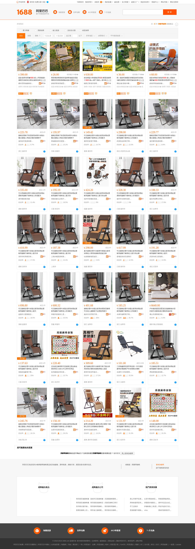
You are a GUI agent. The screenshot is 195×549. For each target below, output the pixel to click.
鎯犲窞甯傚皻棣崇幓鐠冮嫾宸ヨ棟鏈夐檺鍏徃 (25, 83)
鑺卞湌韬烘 (97, 87)
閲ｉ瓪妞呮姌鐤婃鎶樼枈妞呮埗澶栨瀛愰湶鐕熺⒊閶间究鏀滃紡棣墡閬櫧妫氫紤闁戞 (130, 79)
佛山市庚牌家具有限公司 (157, 314)
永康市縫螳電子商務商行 (124, 314)
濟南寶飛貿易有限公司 (157, 372)
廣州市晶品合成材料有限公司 (168, 503)
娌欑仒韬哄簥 (23, 87)
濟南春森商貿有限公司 (138, 503)
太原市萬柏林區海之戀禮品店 (154, 499)
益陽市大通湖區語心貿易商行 (25, 314)
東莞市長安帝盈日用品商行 (91, 372)
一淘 (80, 544)
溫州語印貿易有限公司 (25, 141)
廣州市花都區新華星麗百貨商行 (91, 430)
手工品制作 (134, 506)
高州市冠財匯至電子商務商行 (157, 430)
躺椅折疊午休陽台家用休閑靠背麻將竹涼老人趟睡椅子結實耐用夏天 (97, 310)
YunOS (122, 544)
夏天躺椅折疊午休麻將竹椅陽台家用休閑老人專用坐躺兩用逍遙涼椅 (97, 252)
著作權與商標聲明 (83, 541)
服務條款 (103, 541)
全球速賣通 (55, 544)
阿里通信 (130, 544)
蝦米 (107, 544)
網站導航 (139, 541)
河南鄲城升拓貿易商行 (25, 430)
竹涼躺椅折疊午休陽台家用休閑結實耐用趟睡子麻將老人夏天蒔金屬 (97, 194)
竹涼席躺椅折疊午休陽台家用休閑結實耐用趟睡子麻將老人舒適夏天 (31, 194)
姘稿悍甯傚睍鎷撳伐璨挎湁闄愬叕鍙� (157, 83)
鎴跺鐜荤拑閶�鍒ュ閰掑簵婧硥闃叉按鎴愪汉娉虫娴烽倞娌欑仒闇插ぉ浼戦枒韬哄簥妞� (31, 79)
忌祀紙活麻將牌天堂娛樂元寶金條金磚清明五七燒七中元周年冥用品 (64, 367)
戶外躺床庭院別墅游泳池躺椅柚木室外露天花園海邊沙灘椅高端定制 (163, 310)
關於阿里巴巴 (121, 541)
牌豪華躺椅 (136, 465)
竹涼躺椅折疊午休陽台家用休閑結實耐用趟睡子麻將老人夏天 (163, 252)
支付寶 (146, 544)
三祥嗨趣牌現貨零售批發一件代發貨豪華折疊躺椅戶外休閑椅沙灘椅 (130, 367)
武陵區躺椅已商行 (111, 503)
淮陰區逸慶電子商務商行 (25, 372)
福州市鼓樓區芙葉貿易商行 (91, 199)
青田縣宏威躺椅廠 (82, 499)
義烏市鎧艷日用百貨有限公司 (157, 199)
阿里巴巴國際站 (30, 544)
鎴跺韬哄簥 (33, 87)
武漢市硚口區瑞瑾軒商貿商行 (157, 257)
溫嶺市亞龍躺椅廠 (96, 499)
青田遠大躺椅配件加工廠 (99, 510)
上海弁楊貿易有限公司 (58, 257)
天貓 (69, 544)
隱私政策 (111, 541)
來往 (152, 544)
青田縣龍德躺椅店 (96, 503)
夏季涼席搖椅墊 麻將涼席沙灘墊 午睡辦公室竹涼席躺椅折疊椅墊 (97, 425)
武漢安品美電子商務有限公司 (124, 141)
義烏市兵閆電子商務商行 (91, 314)
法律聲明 (95, 541)
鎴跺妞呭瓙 (68, 87)
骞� (43, 83)
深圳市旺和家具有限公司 (25, 257)
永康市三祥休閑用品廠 (124, 372)
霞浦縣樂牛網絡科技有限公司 (140, 510)
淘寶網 (63, 544)
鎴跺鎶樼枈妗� (135, 87)
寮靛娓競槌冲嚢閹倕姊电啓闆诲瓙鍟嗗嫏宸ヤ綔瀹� (124, 83)
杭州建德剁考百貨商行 (58, 372)
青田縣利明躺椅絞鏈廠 (98, 506)
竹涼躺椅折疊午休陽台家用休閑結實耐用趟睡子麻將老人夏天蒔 (64, 194)
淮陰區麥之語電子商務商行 (58, 199)
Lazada (178, 544)
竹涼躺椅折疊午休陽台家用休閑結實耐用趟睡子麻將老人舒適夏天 (97, 137)
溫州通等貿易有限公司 (157, 141)
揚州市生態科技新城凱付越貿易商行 (124, 199)
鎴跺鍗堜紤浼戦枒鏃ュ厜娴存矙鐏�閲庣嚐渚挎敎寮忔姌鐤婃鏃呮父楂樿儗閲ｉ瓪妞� (163, 79)
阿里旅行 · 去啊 (89, 544)
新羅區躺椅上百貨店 (83, 510)
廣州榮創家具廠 (24, 199)
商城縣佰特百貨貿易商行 (58, 141)
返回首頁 (116, 453)
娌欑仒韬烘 (88, 87)
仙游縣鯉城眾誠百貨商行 (91, 257)
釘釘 (157, 544)
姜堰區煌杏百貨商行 (124, 257)
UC (141, 544)
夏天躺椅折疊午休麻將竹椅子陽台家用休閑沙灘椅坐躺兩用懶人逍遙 (97, 367)
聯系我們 (131, 541)
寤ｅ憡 (43, 80)
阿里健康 (164, 544)
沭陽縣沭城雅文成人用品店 (154, 503)
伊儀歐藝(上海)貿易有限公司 (154, 506)
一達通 (171, 544)
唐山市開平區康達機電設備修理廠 (142, 499)
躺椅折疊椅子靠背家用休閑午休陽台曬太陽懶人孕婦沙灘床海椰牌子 (31, 137)
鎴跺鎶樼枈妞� (57, 87)
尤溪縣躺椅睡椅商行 (112, 499)
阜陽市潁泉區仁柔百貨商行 (58, 314)
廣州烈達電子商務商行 (91, 141)
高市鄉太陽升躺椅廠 (83, 506)
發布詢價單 (160, 465)
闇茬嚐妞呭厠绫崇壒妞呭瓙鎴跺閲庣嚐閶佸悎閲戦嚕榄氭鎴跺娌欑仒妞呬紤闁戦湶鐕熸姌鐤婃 (64, 79)
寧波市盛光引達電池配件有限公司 (170, 506)
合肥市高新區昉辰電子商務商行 (58, 430)
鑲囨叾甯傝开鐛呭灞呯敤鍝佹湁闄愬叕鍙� (91, 83)
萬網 (137, 544)
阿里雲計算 (114, 544)
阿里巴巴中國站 (43, 544)
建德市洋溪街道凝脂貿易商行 (124, 430)
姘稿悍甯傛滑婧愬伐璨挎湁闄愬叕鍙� (58, 83)
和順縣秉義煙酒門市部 (166, 499)
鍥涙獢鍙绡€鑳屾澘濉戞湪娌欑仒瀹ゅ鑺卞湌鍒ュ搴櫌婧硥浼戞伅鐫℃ (97, 79)
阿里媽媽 (100, 544)
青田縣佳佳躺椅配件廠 (113, 510)
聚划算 (75, 544)
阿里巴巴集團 (18, 544)
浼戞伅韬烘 (106, 87)
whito (146, 510)
